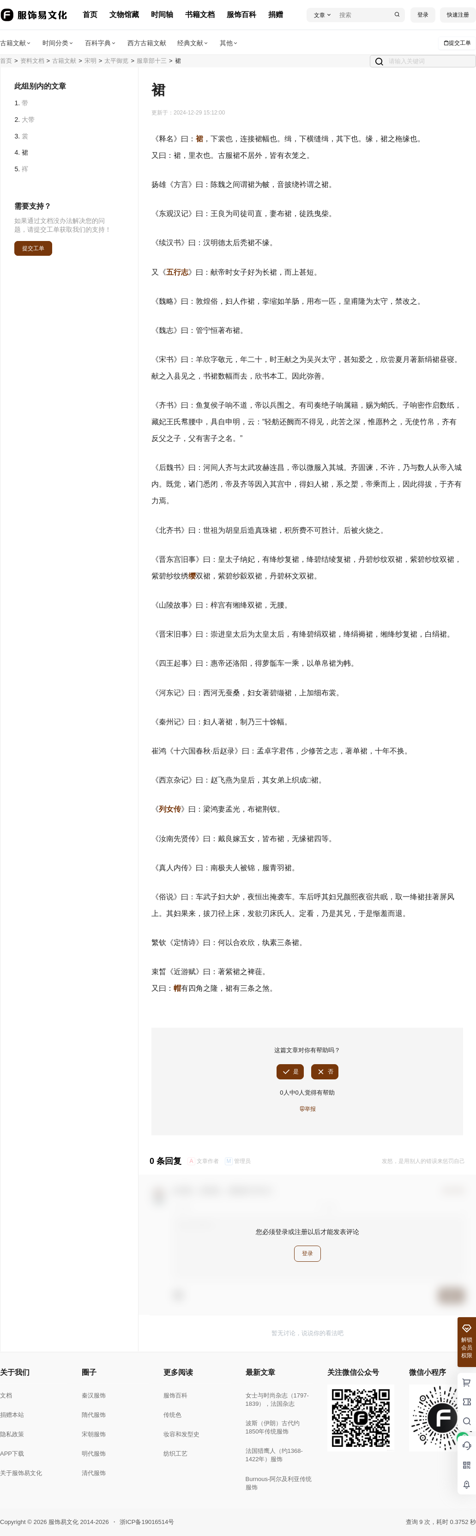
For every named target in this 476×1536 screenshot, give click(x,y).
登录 (422, 15)
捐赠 (275, 14)
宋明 (90, 60)
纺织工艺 (175, 1453)
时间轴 (162, 14)
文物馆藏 (124, 14)
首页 (90, 14)
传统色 (172, 1414)
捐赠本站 (12, 1414)
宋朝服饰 (94, 1434)
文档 (6, 1395)
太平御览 (116, 60)
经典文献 (193, 43)
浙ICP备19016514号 (147, 1521)
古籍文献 (15, 43)
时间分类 (58, 43)
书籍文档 (200, 14)
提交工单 (457, 43)
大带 (28, 119)
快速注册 (458, 15)
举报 (307, 1109)
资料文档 (32, 60)
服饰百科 (241, 14)
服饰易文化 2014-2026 (77, 1521)
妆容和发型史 (181, 1434)
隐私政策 (12, 1434)
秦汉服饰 (94, 1395)
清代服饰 (94, 1473)
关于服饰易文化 (21, 1473)
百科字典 (100, 43)
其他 (229, 43)
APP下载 (12, 1453)
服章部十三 (152, 60)
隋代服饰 (94, 1414)
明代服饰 (94, 1453)
